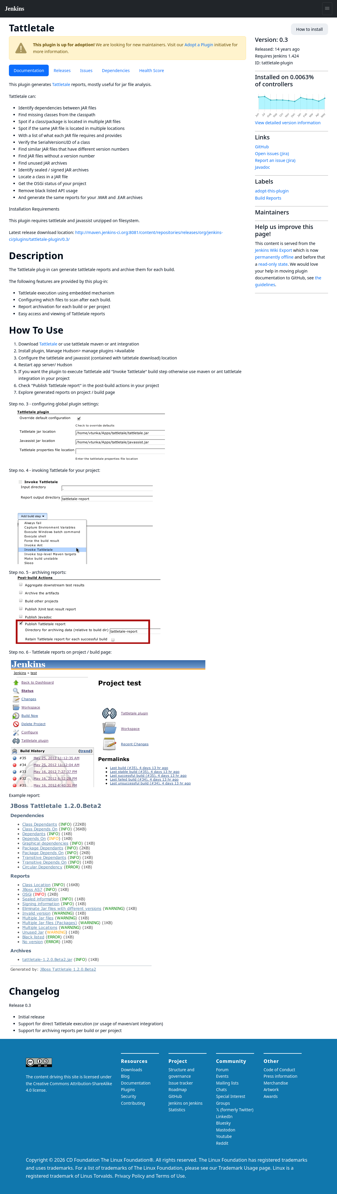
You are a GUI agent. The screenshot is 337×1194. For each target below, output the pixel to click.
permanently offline (274, 257)
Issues (86, 70)
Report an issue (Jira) (275, 160)
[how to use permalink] (68, 330)
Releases (61, 70)
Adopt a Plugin (199, 44)
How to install (309, 29)
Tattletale (61, 84)
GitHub (262, 146)
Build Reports (268, 198)
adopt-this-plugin (272, 191)
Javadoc (262, 167)
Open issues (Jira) (272, 153)
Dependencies (116, 70)
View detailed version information (288, 122)
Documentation (29, 70)
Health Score (151, 70)
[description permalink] (68, 255)
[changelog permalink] (64, 991)
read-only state (273, 264)
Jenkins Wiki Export (273, 250)
